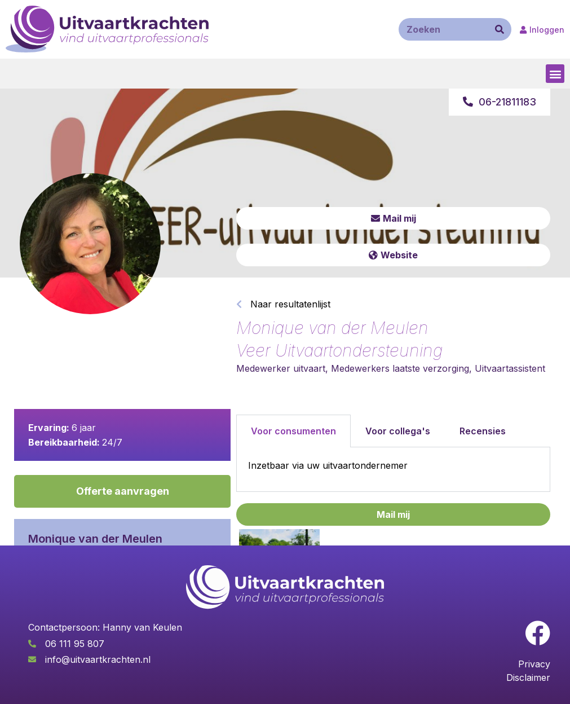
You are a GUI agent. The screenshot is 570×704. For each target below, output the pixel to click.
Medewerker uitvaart (280, 368)
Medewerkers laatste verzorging (400, 368)
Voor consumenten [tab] (293, 431)
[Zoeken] (499, 29)
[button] (555, 73)
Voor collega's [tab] (397, 431)
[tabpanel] (393, 469)
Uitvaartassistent (510, 368)
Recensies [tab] (482, 431)
